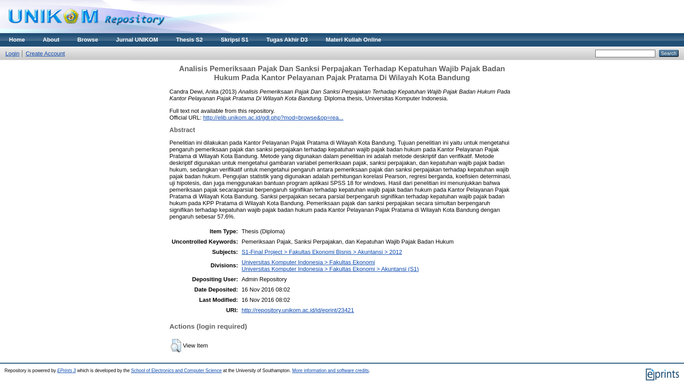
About (51, 39)
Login (12, 53)
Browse (88, 39)
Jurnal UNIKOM (137, 39)
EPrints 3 (66, 370)
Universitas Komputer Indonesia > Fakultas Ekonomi (308, 262)
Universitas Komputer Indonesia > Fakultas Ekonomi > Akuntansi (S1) (330, 269)
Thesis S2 (189, 39)
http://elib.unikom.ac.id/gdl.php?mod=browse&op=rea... (273, 117)
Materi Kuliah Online (353, 39)
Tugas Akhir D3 (286, 39)
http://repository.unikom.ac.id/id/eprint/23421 (298, 310)
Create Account (45, 53)
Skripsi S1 (234, 39)
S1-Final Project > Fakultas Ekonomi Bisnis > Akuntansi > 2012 (322, 252)
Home (17, 39)
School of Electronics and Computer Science (176, 370)
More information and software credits (330, 370)
